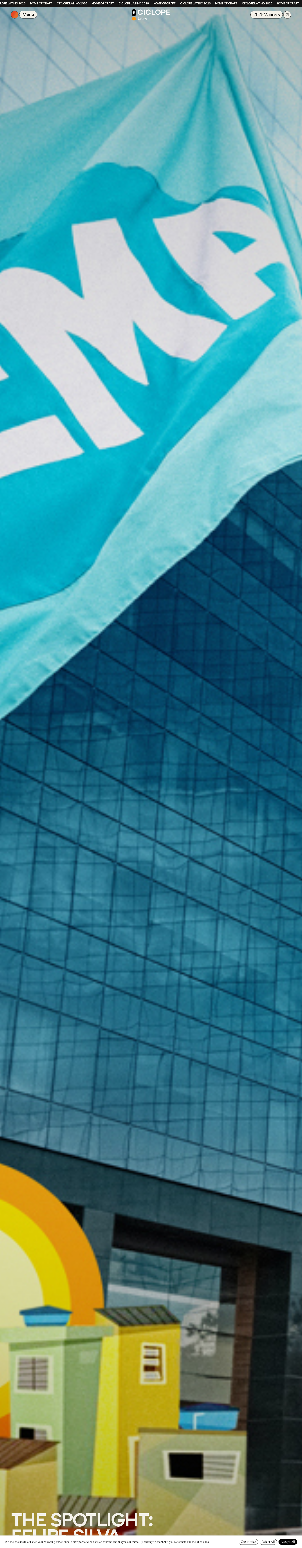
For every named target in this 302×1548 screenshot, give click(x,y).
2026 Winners (266, 15)
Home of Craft (42, 3)
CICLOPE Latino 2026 (72, 3)
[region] (151, 1541)
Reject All (268, 1542)
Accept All (288, 1542)
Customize (248, 1542)
